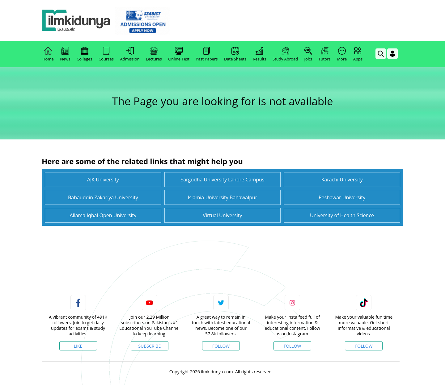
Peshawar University (342, 197)
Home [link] (48, 54)
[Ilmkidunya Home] (76, 21)
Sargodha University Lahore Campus (222, 179)
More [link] (342, 54)
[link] (142, 21)
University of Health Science (342, 215)
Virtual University (222, 215)
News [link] (65, 54)
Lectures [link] (154, 54)
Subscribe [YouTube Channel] (149, 346)
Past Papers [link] (207, 54)
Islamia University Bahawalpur (222, 197)
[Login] (392, 53)
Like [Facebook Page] (78, 346)
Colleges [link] (84, 54)
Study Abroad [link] (285, 54)
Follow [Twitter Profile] (221, 346)
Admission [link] (130, 54)
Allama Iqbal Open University (103, 215)
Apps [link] (357, 54)
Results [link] (259, 54)
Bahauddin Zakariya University (103, 197)
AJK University (103, 179)
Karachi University (341, 179)
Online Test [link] (178, 54)
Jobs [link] (308, 54)
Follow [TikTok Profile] (364, 346)
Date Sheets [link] (235, 54)
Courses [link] (106, 54)
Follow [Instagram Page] (292, 346)
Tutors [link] (325, 54)
